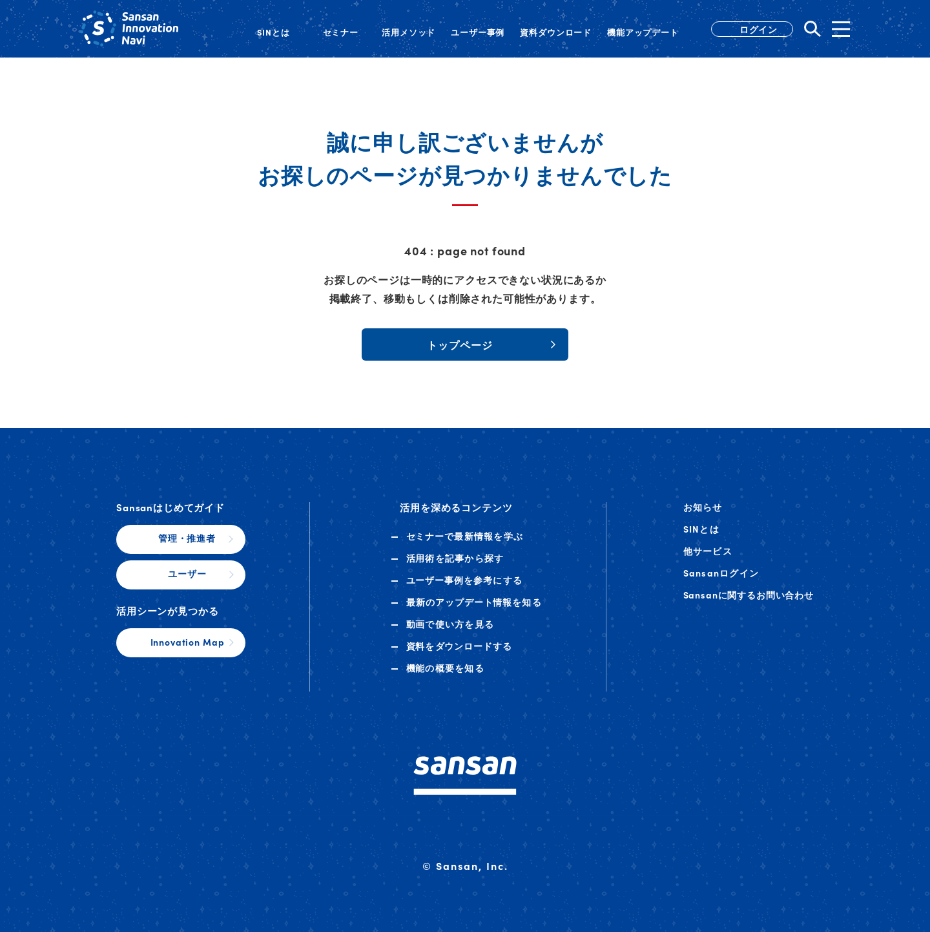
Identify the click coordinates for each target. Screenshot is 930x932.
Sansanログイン (721, 572)
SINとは (701, 528)
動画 (450, 623)
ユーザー (187, 573)
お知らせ (703, 506)
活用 (455, 557)
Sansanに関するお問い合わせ (748, 594)
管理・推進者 (187, 537)
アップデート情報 (474, 601)
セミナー (464, 535)
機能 (445, 667)
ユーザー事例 (464, 579)
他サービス (707, 550)
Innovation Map (187, 641)
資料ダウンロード (459, 645)
